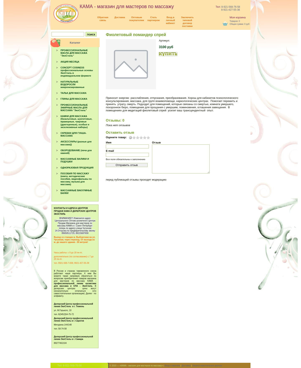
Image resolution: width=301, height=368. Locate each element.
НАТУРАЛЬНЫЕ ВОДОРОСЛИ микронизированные (72, 84)
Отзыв (156, 142)
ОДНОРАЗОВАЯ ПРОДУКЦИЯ (77, 167)
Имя (108, 142)
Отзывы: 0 (115, 120)
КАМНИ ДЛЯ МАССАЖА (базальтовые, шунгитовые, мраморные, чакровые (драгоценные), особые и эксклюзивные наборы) (76, 121)
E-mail (110, 150)
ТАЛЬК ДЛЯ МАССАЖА (73, 93)
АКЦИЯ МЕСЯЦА (70, 61)
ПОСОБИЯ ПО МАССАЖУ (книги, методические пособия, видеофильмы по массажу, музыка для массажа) (76, 179)
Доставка (186, 365)
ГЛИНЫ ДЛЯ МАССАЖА (74, 99)
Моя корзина (238, 17)
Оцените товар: (116, 137)
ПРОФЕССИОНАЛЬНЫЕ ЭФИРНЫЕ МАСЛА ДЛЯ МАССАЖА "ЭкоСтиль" (74, 108)
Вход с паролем (172, 365)
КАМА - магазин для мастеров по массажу (114, 6)
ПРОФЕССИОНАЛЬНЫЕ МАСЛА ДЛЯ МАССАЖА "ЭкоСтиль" (74, 53)
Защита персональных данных (207, 365)
